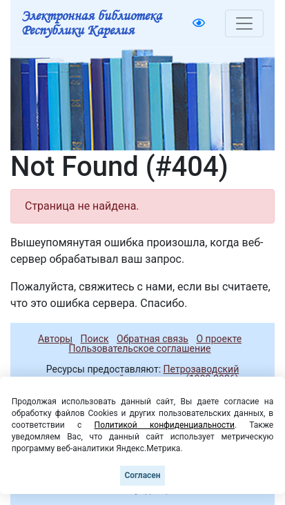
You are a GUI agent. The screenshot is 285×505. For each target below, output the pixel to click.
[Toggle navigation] (244, 23)
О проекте (219, 338)
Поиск (95, 338)
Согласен (142, 475)
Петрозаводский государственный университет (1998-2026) (142, 374)
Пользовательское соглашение (139, 348)
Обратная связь (152, 338)
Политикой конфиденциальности (165, 425)
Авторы (55, 338)
